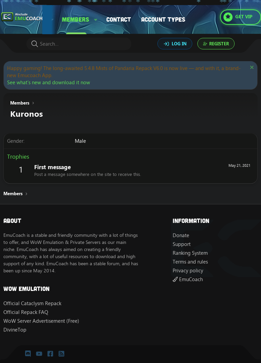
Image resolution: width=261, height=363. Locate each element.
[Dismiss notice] (251, 68)
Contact (118, 19)
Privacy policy (188, 270)
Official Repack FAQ (25, 312)
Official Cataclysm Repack (32, 303)
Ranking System (190, 252)
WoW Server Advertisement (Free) (41, 320)
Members (75, 19)
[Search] (78, 44)
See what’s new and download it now (48, 82)
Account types (163, 19)
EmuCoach (188, 279)
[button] (95, 19)
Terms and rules (190, 261)
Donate (181, 235)
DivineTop (14, 329)
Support (182, 244)
